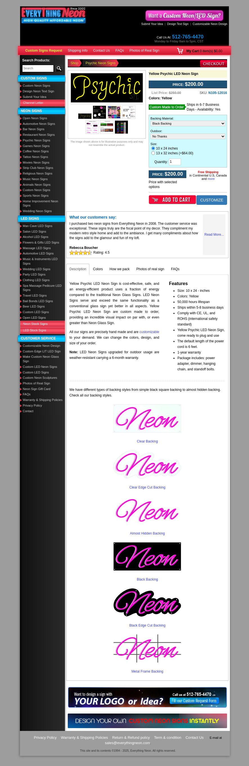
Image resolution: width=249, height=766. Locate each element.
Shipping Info (77, 50)
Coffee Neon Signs (36, 151)
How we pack (120, 269)
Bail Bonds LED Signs (38, 301)
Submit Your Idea (152, 24)
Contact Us (101, 50)
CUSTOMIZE (211, 200)
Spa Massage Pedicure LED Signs (42, 288)
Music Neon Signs (35, 179)
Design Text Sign (178, 24)
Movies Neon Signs (36, 162)
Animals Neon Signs (37, 184)
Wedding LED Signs (36, 269)
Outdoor (155, 131)
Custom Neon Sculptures (40, 377)
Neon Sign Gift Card (36, 389)
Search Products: (36, 60)
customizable (149, 332)
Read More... (214, 235)
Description (77, 269)
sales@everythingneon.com (127, 743)
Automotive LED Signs (38, 253)
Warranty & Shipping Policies (42, 400)
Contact (28, 411)
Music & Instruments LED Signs (40, 261)
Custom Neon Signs (36, 85)
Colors (98, 269)
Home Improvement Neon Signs (40, 203)
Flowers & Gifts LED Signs (41, 242)
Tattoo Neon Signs (35, 157)
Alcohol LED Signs (35, 236)
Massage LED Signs (37, 248)
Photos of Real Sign (144, 50)
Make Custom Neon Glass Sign (41, 359)
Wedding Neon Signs (37, 211)
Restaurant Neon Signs (39, 134)
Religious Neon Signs (37, 173)
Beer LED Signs (34, 306)
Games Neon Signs (36, 146)
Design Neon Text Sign (38, 91)
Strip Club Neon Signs (38, 167)
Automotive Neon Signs (39, 123)
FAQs (120, 50)
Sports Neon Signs (36, 195)
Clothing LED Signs (36, 280)
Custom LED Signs (36, 312)
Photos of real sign (150, 269)
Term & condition (167, 737)
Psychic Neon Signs (36, 140)
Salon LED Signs (34, 231)
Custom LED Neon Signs (40, 366)
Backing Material (161, 118)
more (211, 178)
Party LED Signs (34, 274)
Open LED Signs (34, 317)
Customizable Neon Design (210, 24)
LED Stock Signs (34, 330)
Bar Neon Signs (33, 129)
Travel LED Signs (35, 295)
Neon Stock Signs (35, 323)
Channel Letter (33, 102)
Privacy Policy (32, 405)
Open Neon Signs (35, 118)
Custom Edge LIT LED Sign (42, 351)
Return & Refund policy (131, 737)
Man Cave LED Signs (37, 226)
